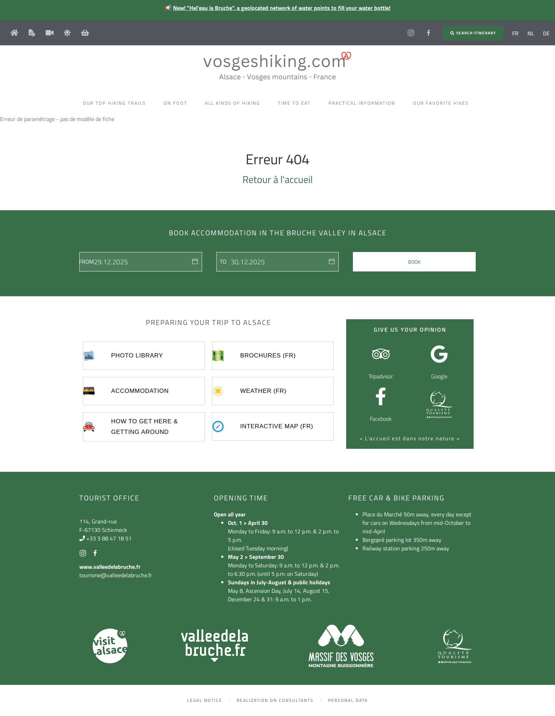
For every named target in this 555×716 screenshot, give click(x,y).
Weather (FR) (263, 391)
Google (439, 376)
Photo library (137, 355)
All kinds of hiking (234, 103)
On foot (177, 103)
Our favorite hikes (442, 103)
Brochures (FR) (268, 355)
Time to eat (296, 103)
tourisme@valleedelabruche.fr (115, 575)
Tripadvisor (380, 376)
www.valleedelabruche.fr (110, 566)
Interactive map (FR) (276, 426)
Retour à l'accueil (277, 179)
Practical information (363, 103)
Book (414, 261)
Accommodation (140, 391)
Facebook (381, 418)
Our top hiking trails (116, 103)
